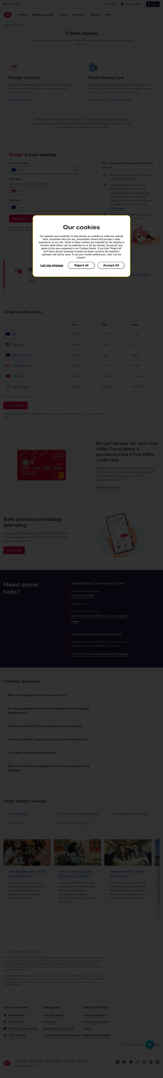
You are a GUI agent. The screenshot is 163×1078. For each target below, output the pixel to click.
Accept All (111, 265)
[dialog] (81, 246)
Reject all (81, 265)
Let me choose (51, 265)
